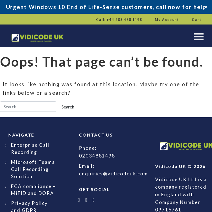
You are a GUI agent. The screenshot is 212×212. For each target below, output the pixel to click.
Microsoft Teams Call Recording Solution (33, 169)
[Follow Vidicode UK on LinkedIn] (87, 200)
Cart (197, 20)
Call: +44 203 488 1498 (119, 20)
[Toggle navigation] (199, 37)
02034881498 (97, 156)
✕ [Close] (206, 6)
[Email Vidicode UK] (94, 200)
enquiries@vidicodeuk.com (113, 173)
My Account (167, 20)
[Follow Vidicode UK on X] (79, 200)
